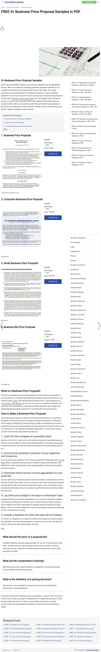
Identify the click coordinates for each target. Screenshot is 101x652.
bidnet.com (4, 320)
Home (3, 7)
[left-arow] (2, 326)
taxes (15, 401)
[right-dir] (99, 326)
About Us (16, 650)
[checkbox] (3, 2)
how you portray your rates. (23, 98)
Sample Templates (92, 650)
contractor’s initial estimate (11, 403)
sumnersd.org (5, 384)
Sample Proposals (26, 7)
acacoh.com (5, 256)
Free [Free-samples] (89, 2)
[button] (98, 2)
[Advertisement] (50, 30)
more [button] (5, 129)
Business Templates (13, 7)
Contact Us (6, 650)
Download (53, 154)
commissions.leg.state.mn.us (10, 193)
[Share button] (3, 28)
